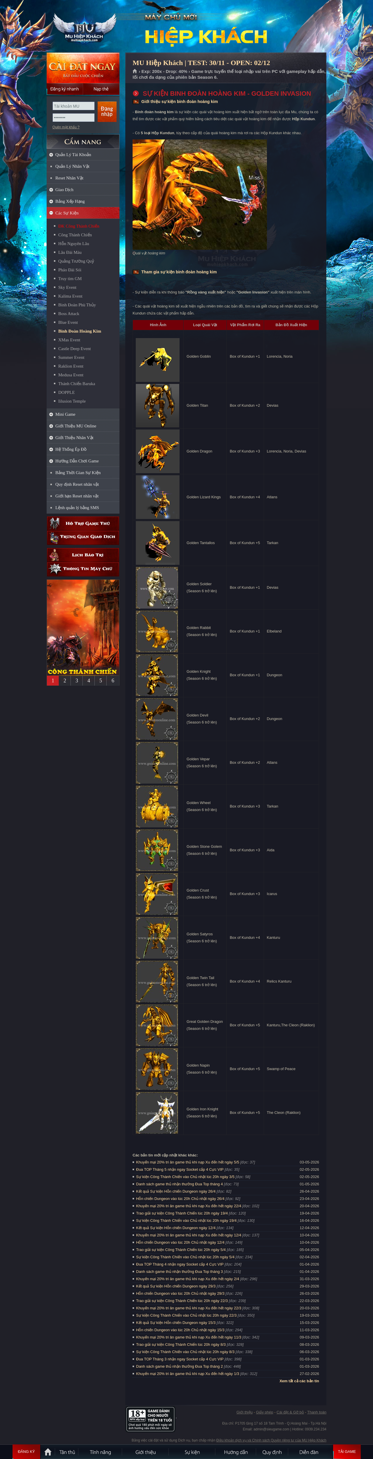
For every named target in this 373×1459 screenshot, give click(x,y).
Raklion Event (70, 366)
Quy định (272, 1451)
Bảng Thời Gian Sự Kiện (78, 472)
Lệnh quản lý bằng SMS (77, 507)
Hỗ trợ (83, 523)
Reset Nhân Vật (69, 178)
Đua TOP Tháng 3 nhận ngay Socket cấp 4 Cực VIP (180, 1359)
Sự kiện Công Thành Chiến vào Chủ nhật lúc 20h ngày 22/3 (186, 1315)
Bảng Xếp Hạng (70, 201)
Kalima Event (70, 296)
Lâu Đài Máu (70, 252)
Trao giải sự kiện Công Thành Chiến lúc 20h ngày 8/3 (181, 1344)
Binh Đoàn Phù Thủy (77, 305)
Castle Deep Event (74, 348)
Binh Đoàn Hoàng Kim (79, 331)
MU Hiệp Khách (83, 27)
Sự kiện (192, 1451)
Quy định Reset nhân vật (77, 484)
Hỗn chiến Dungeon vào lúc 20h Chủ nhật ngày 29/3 (180, 1293)
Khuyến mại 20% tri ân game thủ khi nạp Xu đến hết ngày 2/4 (187, 1279)
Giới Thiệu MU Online (75, 426)
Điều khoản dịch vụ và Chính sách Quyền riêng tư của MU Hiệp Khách (271, 1440)
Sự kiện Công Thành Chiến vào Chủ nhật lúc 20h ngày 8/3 (185, 1352)
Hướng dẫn (236, 1451)
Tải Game (347, 1451)
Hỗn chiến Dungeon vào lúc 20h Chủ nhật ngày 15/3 (180, 1330)
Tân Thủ (67, 1451)
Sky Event (67, 287)
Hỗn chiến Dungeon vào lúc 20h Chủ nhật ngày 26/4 (180, 1198)
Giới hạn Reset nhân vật (76, 496)
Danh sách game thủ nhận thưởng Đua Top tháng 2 (179, 1366)
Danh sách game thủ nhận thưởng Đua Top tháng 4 (179, 1184)
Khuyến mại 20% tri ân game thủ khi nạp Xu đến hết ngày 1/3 (187, 1373)
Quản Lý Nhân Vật (72, 166)
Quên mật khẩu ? (66, 127)
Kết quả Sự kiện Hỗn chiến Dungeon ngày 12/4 (176, 1228)
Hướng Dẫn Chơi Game (77, 461)
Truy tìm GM (70, 278)
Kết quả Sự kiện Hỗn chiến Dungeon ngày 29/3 (176, 1286)
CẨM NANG (83, 139)
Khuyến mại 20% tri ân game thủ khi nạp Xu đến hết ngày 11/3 (188, 1337)
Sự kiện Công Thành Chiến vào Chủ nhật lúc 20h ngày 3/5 (185, 1177)
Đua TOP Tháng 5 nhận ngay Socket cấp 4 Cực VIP (180, 1169)
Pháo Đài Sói (69, 270)
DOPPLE (66, 392)
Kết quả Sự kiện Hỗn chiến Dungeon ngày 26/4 (176, 1191)
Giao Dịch (64, 189)
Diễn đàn (310, 1451)
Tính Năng (100, 1451)
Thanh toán (316, 1412)
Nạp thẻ (101, 89)
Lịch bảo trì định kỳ (83, 555)
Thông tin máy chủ (83, 569)
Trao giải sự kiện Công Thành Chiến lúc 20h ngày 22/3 (182, 1301)
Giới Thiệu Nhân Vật (74, 437)
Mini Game (65, 414)
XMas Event (69, 340)
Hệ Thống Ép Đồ (71, 449)
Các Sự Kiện (67, 213)
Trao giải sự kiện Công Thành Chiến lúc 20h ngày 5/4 (181, 1249)
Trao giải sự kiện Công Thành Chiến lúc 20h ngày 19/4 (182, 1213)
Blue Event (68, 322)
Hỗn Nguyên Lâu (73, 243)
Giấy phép (264, 1412)
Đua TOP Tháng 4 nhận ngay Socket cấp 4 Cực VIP (180, 1264)
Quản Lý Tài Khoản (73, 154)
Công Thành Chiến (75, 235)
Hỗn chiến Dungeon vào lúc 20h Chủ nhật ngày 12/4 (180, 1242)
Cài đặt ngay (83, 68)
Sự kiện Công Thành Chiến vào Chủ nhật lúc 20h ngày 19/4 (186, 1220)
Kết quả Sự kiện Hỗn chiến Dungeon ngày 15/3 (176, 1322)
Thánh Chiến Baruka (76, 383)
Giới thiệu (244, 1412)
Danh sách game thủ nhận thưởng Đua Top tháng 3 (179, 1271)
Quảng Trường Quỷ (76, 261)
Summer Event (71, 357)
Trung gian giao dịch (83, 538)
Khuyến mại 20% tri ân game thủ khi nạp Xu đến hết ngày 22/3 (188, 1308)
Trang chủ (135, 71)
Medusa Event (70, 375)
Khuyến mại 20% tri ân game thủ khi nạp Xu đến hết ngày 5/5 (187, 1162)
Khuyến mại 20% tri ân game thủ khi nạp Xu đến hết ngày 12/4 (188, 1235)
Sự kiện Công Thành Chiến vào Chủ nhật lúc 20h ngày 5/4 (185, 1257)
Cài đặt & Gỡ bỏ (290, 1412)
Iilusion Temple (72, 401)
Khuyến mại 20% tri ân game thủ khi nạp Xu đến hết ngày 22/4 (188, 1206)
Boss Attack (68, 313)
